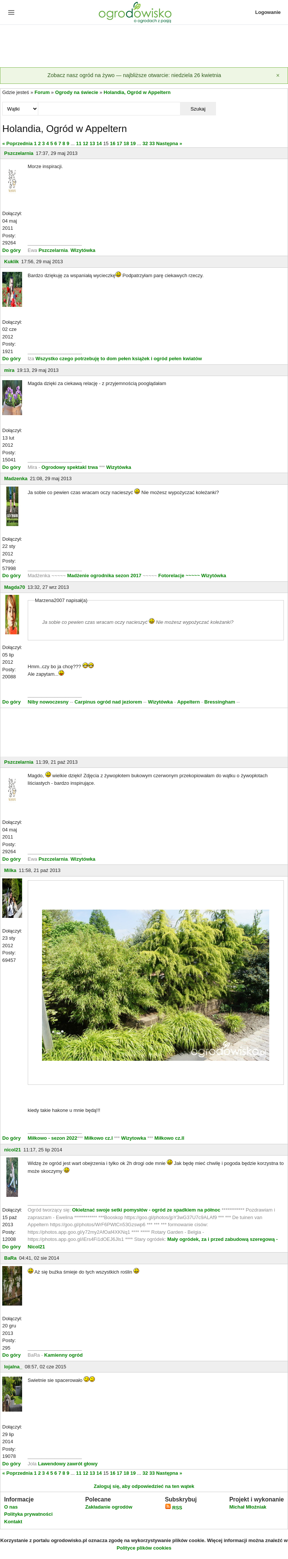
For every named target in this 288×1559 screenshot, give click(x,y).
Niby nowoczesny (49, 702)
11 (78, 143)
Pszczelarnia (18, 153)
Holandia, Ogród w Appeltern (137, 92)
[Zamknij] (278, 75)
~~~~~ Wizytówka (206, 575)
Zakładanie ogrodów (108, 1507)
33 (151, 143)
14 (99, 143)
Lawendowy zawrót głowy (68, 1463)
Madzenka (15, 478)
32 (145, 143)
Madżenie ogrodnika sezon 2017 (105, 575)
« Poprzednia (17, 143)
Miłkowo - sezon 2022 (52, 1138)
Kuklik (11, 261)
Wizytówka (82, 250)
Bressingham (219, 702)
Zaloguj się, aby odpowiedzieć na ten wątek (144, 1486)
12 (85, 143)
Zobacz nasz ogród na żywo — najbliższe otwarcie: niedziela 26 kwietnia (134, 75)
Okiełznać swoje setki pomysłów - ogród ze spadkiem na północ (146, 1210)
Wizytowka (133, 1138)
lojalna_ (13, 1366)
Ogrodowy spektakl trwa (70, 467)
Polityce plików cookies (144, 1548)
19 (133, 143)
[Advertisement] (144, 47)
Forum (42, 92)
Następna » (169, 143)
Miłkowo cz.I (99, 1138)
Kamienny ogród (63, 1355)
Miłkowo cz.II (168, 1138)
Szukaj (198, 109)
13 (92, 143)
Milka (10, 870)
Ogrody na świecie (76, 92)
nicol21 (12, 1150)
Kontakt (13, 1521)
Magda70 (14, 587)
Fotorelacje (172, 575)
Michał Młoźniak (247, 1507)
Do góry (11, 250)
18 (126, 143)
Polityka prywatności (28, 1514)
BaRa (10, 1258)
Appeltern (188, 702)
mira (9, 370)
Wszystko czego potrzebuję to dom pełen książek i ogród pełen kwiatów (119, 358)
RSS (173, 1507)
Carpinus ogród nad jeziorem (108, 702)
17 (119, 143)
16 (112, 143)
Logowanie (268, 12)
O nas (11, 1507)
